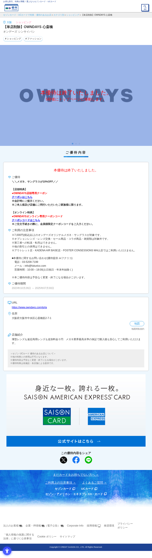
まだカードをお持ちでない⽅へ (74, 474)
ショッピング (72, 15)
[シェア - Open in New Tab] (76, 460)
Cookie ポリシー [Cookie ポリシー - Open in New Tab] (46, 536)
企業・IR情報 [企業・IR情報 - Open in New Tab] (33, 525)
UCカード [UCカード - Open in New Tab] (87, 488)
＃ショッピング (13, 38)
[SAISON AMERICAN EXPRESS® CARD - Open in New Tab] (76, 444)
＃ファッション (33, 38)
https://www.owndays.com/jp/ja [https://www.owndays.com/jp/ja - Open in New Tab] (29, 307)
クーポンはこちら (22, 197)
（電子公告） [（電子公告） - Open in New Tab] (52, 525)
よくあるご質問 (92, 482)
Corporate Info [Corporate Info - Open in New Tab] (75, 525)
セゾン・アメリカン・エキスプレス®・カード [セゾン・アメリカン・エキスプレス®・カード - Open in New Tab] (74, 494)
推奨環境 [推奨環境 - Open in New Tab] (109, 525)
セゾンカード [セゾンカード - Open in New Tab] (63, 488)
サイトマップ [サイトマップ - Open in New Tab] (67, 536)
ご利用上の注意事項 (58, 482)
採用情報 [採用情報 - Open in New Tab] (92, 525)
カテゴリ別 (58, 15)
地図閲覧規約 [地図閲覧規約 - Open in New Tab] (137, 329)
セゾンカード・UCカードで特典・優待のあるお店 (27, 15)
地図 (137, 323)
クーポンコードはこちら (26, 220)
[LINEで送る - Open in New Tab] (88, 460)
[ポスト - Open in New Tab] (63, 460)
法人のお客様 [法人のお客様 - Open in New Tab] (11, 525)
